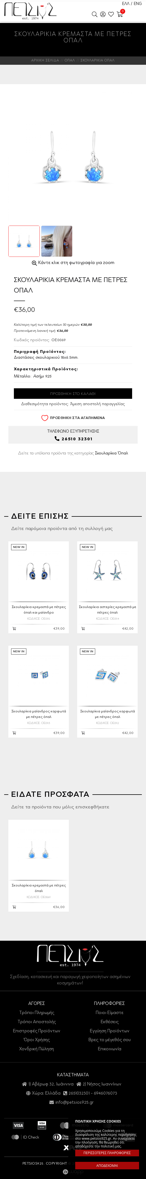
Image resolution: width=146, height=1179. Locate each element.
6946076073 (105, 1093)
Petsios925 (30, 11)
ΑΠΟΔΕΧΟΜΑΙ (107, 1165)
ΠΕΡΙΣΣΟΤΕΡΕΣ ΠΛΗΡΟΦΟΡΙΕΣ (107, 1152)
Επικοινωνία (109, 1049)
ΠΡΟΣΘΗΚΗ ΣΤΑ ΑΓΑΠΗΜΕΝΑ (73, 418)
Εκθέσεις (110, 1022)
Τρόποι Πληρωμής (36, 1013)
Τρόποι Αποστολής (36, 1022)
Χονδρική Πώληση (36, 1049)
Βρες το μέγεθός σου (110, 1040)
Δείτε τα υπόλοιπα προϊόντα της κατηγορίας (73, 453)
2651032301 (79, 1093)
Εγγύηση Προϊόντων (109, 1031)
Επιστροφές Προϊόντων (36, 1031)
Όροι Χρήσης (37, 1040)
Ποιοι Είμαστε (110, 1013)
